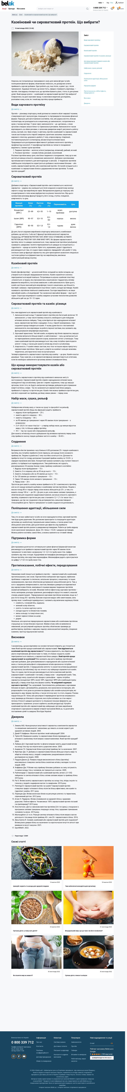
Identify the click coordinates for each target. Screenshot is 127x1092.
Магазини (21, 9)
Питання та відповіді (61, 1050)
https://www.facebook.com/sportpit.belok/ (19, 1056)
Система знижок (60, 1042)
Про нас (39, 1042)
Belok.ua (14, 15)
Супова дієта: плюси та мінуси (76, 975)
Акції (4, 9)
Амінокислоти (76, 1042)
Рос (111, 3)
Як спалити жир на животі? (23, 975)
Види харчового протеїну (92, 40)
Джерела (87, 103)
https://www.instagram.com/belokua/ (14, 1056)
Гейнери (74, 1050)
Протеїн (74, 1046)
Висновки (87, 98)
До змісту (16, 109)
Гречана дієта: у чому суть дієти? (25, 931)
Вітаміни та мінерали (78, 1054)
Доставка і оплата (60, 1046)
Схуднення (87, 73)
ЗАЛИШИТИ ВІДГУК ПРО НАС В (101, 1058)
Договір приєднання (43, 1057)
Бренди (12, 9)
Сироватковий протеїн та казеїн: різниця (97, 56)
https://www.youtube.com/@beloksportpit (24, 1056)
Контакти (39, 1046)
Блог (20, 15)
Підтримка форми (90, 86)
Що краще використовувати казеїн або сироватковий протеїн (97, 62)
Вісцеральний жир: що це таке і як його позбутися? (84, 931)
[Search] (87, 8)
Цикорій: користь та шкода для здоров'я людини (31, 886)
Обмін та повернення (43, 1061)
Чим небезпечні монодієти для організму (80, 886)
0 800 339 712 (22, 1042)
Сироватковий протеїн (91, 45)
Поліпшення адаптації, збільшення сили (95, 79)
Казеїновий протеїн (90, 50)
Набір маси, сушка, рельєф (93, 68)
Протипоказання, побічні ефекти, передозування (95, 92)
